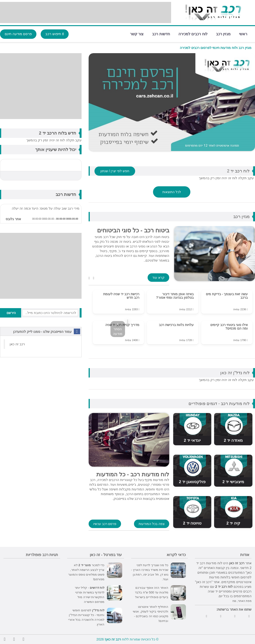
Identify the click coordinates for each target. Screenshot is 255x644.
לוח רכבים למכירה (193, 34)
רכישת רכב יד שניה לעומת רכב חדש (121, 295)
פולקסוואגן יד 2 (192, 482)
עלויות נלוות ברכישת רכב (176, 325)
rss (234, 601)
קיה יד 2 (233, 523)
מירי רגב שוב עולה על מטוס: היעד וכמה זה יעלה (45, 208)
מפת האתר (244, 601)
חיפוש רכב (54, 34)
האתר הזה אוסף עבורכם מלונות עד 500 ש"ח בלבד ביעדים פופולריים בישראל (151, 592)
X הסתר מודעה (117, 329)
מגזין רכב (223, 34)
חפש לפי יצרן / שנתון (114, 171)
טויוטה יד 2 (192, 523)
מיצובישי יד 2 (233, 482)
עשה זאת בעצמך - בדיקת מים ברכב (227, 295)
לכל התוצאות (171, 192)
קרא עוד (158, 277)
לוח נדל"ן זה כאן (235, 372)
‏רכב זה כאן (17, 344)
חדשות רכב (161, 34)
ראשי (243, 34)
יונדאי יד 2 (192, 440)
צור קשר (137, 34)
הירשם (11, 313)
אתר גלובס (13, 219)
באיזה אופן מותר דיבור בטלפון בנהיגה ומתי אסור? (174, 295)
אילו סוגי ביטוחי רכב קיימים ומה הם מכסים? (229, 326)
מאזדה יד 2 (233, 440)
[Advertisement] (85, 12)
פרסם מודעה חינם (18, 34)
